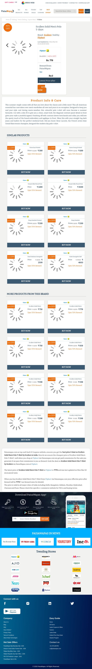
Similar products (18, 135)
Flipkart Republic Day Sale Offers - (14, 654)
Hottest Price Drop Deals (56, 635)
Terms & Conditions (9, 635)
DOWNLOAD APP (84, 3)
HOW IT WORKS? (63, 3)
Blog (5, 624)
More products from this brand (28, 294)
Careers (52, 630)
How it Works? (7, 630)
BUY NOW (41, 88)
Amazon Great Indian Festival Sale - (15, 648)
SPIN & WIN (27, 3)
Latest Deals (53, 632)
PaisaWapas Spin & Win (10, 659)
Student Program (54, 637)
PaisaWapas (42, 666)
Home (51, 622)
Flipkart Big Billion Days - (12, 651)
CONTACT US (74, 3)
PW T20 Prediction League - (13, 656)
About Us (6, 622)
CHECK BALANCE (51, 3)
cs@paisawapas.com (55, 648)
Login (87, 11)
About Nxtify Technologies (10, 637)
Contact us (55, 642)
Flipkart (41, 37)
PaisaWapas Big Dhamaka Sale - (14, 646)
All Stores (52, 624)
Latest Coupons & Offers (56, 627)
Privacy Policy (7, 632)
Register (81, 11)
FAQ (5, 627)
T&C (41, 72)
